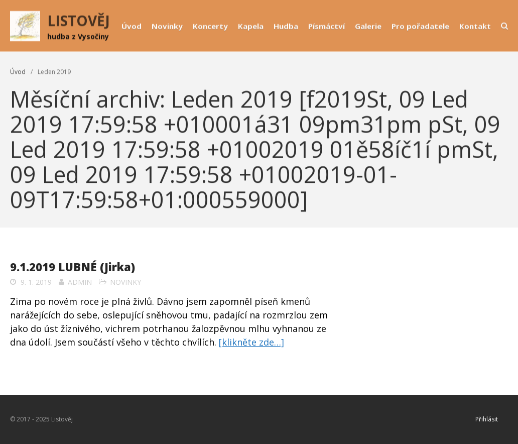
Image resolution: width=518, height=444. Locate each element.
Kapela (251, 26)
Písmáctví (326, 26)
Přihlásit (486, 419)
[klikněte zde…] (251, 342)
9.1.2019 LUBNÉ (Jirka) (72, 266)
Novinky (167, 26)
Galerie (368, 26)
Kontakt (475, 26)
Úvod (131, 26)
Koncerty (210, 26)
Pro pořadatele (420, 26)
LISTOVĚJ (78, 20)
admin (80, 282)
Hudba (286, 26)
